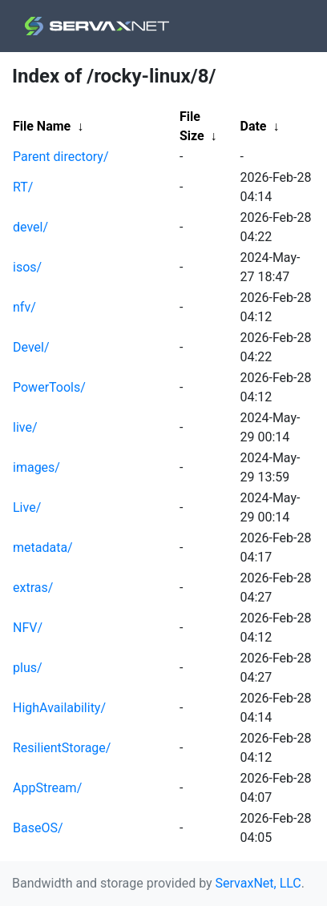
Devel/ (31, 347)
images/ (36, 467)
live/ (25, 427)
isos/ (27, 267)
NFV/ (27, 627)
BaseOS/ (38, 828)
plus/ (27, 667)
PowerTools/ (49, 387)
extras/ (33, 587)
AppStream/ (47, 787)
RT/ (23, 187)
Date (253, 126)
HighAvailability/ (59, 707)
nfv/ (24, 307)
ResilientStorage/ (62, 747)
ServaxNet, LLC (258, 883)
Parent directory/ (61, 156)
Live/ (27, 507)
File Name (42, 126)
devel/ (30, 227)
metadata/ (43, 547)
